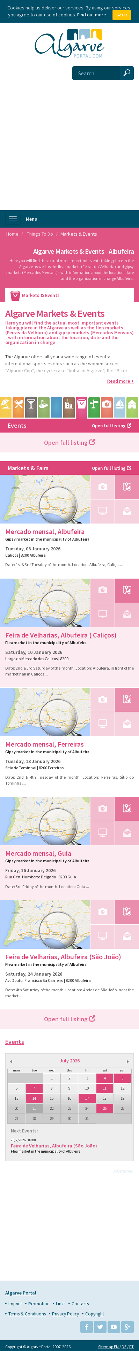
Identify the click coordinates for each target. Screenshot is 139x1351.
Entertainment (31, 407)
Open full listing (69, 442)
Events (69, 425)
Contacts (80, 1302)
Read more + (120, 381)
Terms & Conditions (27, 1312)
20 (16, 1108)
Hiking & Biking (94, 407)
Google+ (127, 1325)
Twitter (100, 1325)
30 (69, 1118)
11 (105, 1088)
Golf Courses (44, 407)
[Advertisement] (69, 137)
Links (60, 1302)
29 (51, 1118)
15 (51, 1098)
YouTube (114, 1325)
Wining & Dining (18, 407)
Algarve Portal (20, 1291)
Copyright (94, 1312)
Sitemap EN (108, 1345)
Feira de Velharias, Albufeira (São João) (54, 1146)
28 (34, 1118)
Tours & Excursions (106, 407)
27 (16, 1118)
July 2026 (70, 1061)
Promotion (39, 1302)
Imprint (15, 1302)
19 (122, 1098)
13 (16, 1098)
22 (51, 1108)
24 (87, 1108)
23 (69, 1108)
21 (34, 1108)
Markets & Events (81, 408)
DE (124, 1345)
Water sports (119, 407)
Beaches (6, 407)
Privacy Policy (65, 1312)
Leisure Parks (56, 407)
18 (105, 1098)
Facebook (86, 1325)
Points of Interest (69, 407)
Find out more (91, 15)
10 (87, 1088)
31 (87, 1118)
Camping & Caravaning (132, 407)
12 (122, 1088)
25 (105, 1108)
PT (131, 1345)
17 (87, 1098)
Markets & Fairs (69, 468)
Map (127, 487)
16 (69, 1098)
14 (34, 1098)
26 (122, 1108)
